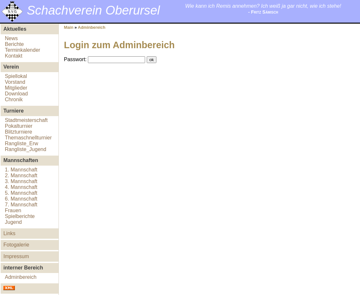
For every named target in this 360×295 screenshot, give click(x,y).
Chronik (14, 99)
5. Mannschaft (21, 193)
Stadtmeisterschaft (26, 120)
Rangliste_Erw (21, 143)
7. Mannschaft (21, 204)
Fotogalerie (16, 244)
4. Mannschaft (21, 187)
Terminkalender (22, 50)
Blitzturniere (18, 132)
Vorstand (15, 82)
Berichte (14, 44)
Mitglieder (16, 88)
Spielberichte (20, 216)
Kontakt (13, 56)
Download (16, 93)
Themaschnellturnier (28, 137)
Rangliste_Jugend (25, 149)
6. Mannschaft (21, 199)
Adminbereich (21, 277)
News (11, 38)
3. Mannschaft (21, 181)
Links (9, 233)
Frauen (13, 210)
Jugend (13, 222)
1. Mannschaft (21, 169)
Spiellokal (16, 76)
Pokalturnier (18, 126)
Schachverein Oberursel (93, 10)
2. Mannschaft (21, 175)
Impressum (16, 256)
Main (68, 27)
